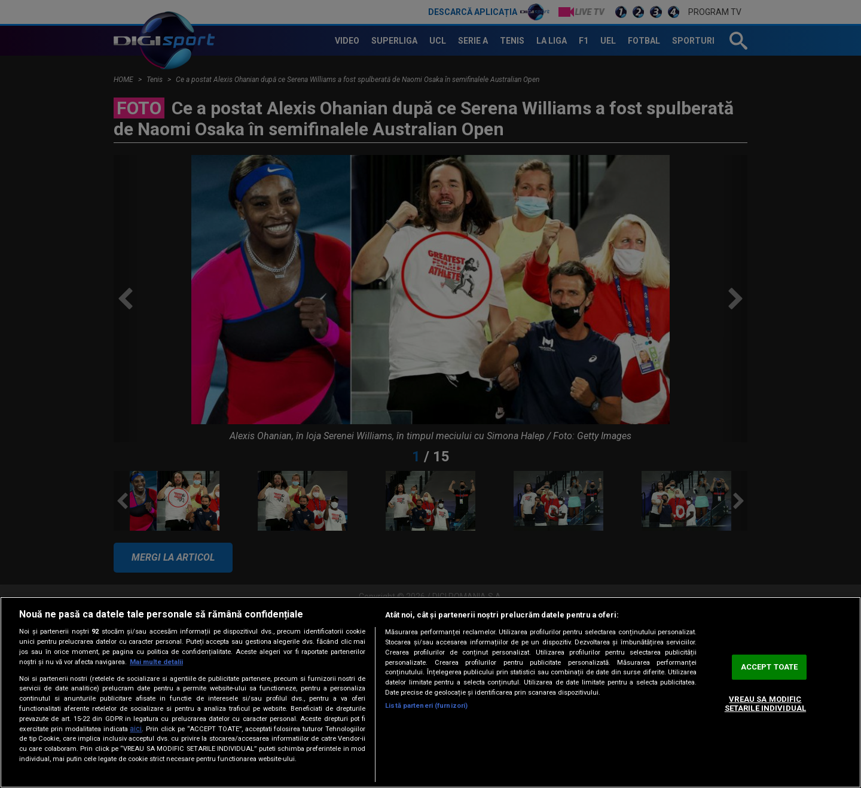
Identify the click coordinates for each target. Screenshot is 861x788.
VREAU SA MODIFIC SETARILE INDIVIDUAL (765, 704)
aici (136, 729)
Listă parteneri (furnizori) (426, 706)
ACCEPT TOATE (769, 666)
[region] (430, 692)
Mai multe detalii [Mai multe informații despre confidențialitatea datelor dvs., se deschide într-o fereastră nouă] (156, 662)
